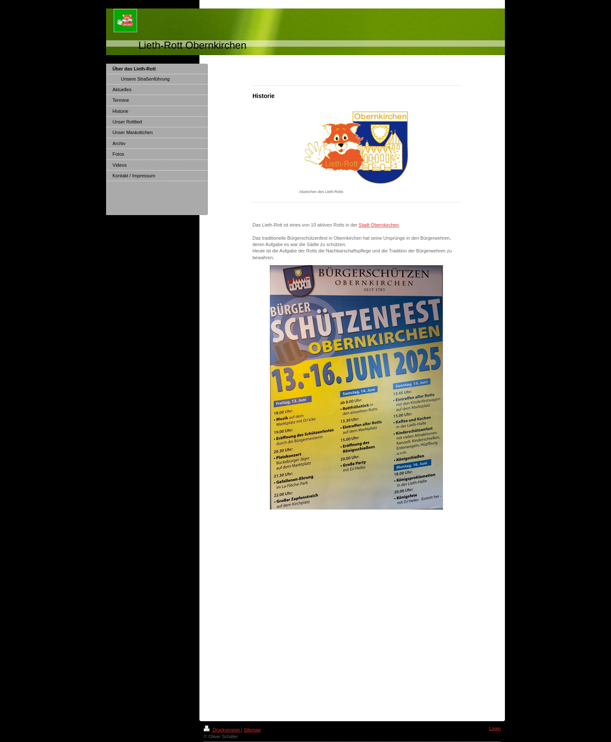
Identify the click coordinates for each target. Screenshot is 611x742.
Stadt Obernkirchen (379, 224)
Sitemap (252, 729)
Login (495, 728)
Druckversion (222, 729)
